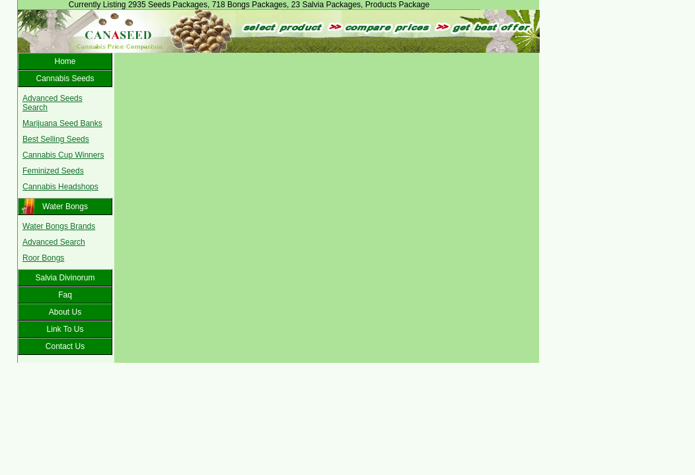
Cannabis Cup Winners (63, 155)
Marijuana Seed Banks (62, 123)
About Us (65, 312)
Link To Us (65, 329)
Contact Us (65, 346)
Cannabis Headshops (60, 186)
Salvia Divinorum (64, 277)
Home (64, 61)
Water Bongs (65, 206)
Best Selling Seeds (55, 139)
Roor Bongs (43, 258)
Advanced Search (53, 242)
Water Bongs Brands (58, 226)
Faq (65, 295)
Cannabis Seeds (65, 78)
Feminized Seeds (53, 170)
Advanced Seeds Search (52, 103)
